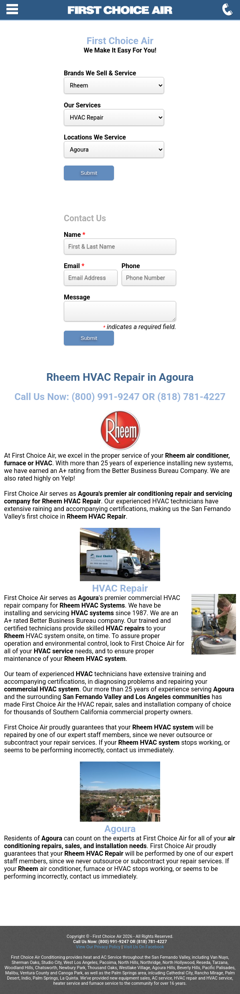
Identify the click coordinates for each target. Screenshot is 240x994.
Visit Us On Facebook (144, 947)
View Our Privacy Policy (98, 947)
